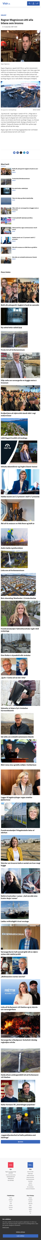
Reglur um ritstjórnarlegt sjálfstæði (10, 1172)
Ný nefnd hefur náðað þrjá (20, 188)
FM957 (30, 1209)
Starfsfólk (30, 1181)
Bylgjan (30, 1207)
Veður (30, 1205)
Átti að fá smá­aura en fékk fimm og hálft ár (24, 247)
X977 (30, 1211)
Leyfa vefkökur (20, 1236)
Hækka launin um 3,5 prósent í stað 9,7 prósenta (20, 497)
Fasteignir (30, 1199)
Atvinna (30, 1201)
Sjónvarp (11, 1207)
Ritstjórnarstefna (30, 1177)
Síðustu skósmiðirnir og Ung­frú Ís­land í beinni (19, 467)
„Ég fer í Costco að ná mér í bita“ (13, 678)
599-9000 (12, 1180)
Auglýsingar (30, 1173)
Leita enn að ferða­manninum (12, 570)
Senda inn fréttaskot (30, 1188)
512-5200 (31, 1171)
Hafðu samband (30, 1175)
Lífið (11, 1203)
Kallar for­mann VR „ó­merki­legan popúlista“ (18, 1105)
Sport (11, 1201)
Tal (30, 1213)
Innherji (30, 1198)
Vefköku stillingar (20, 1232)
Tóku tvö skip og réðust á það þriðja (22, 198)
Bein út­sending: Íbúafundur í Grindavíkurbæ (18, 598)
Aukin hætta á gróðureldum (12, 548)
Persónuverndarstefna (11, 1175)
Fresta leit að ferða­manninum (21, 178)
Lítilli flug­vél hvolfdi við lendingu (14, 438)
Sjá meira (20, 1142)
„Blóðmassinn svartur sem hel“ (13, 977)
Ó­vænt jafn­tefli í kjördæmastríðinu (22, 218)
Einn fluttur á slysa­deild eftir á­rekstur (16, 655)
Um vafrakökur (30, 1187)
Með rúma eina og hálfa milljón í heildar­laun (18, 765)
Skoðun (10, 1205)
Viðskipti (11, 1199)
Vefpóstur (30, 1185)
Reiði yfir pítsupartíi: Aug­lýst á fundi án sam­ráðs (20, 305)
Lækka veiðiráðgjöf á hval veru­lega (15, 921)
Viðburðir (30, 1203)
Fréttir (10, 1198)
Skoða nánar (5, 1227)
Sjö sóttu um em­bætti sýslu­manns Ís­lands (24, 257)
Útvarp (10, 1209)
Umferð (30, 1183)
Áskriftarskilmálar (30, 1179)
